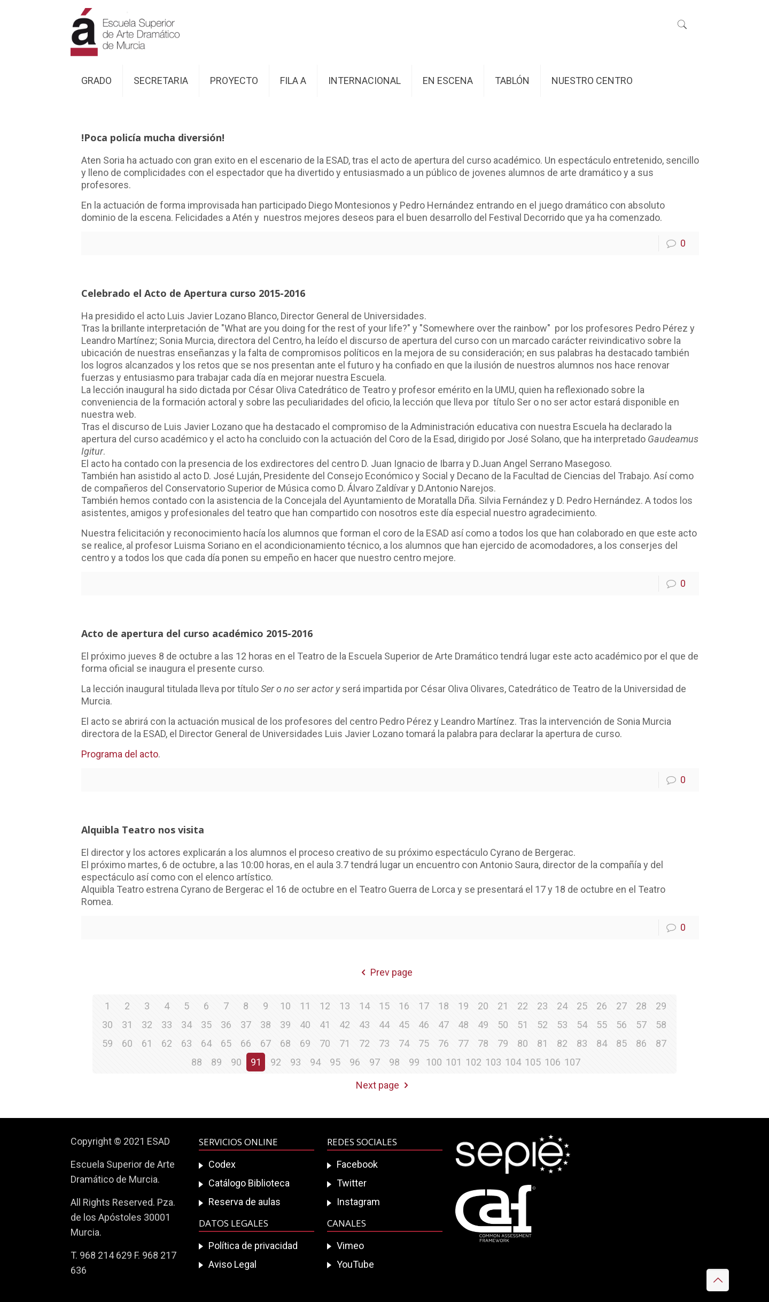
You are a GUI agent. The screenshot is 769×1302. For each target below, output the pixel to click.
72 (364, 1043)
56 (621, 1024)
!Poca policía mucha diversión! (152, 137)
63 (186, 1043)
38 (265, 1024)
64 (206, 1043)
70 (325, 1043)
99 (414, 1062)
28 (641, 1006)
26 (601, 1006)
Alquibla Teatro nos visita (142, 829)
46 (423, 1024)
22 (522, 1006)
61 (147, 1043)
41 (325, 1024)
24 (562, 1006)
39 (285, 1024)
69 (305, 1043)
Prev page (384, 972)
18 (443, 1006)
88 (196, 1062)
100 (434, 1062)
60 (127, 1043)
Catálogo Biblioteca (249, 1183)
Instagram (358, 1201)
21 (503, 1006)
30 (107, 1024)
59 (107, 1043)
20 (483, 1006)
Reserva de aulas (244, 1201)
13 (344, 1006)
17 (423, 1006)
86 (641, 1043)
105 (533, 1062)
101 (454, 1062)
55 (601, 1024)
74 (404, 1043)
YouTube (355, 1264)
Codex (222, 1164)
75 (423, 1043)
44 (384, 1024)
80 (522, 1043)
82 (562, 1043)
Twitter (352, 1183)
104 (513, 1062)
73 (384, 1043)
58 (661, 1024)
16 (404, 1006)
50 (503, 1024)
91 (256, 1062)
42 (344, 1024)
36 (226, 1024)
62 (166, 1043)
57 (641, 1024)
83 (582, 1043)
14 (364, 1006)
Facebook (357, 1164)
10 (285, 1006)
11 (305, 1006)
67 (265, 1043)
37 (245, 1024)
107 (572, 1062)
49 (483, 1024)
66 (245, 1043)
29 (661, 1006)
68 (285, 1043)
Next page (384, 1085)
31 (127, 1024)
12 (325, 1006)
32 (147, 1024)
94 (315, 1062)
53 (562, 1024)
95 (335, 1062)
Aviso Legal (232, 1264)
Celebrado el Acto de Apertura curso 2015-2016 (193, 293)
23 (542, 1006)
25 (582, 1006)
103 (493, 1062)
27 (621, 1006)
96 (354, 1062)
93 (295, 1062)
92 (275, 1062)
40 (305, 1024)
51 (522, 1024)
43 (364, 1024)
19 (463, 1006)
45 (404, 1024)
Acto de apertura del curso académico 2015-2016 (197, 633)
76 (443, 1043)
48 (463, 1024)
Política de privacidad (253, 1245)
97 (374, 1062)
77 (463, 1043)
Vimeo (350, 1245)
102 (473, 1062)
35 (206, 1024)
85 (621, 1043)
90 (236, 1062)
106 (553, 1062)
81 (542, 1043)
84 (601, 1043)
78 (483, 1043)
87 (661, 1043)
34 (186, 1024)
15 (384, 1006)
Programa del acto (119, 754)
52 (542, 1024)
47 (443, 1024)
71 (344, 1043)
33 (166, 1024)
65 (226, 1043)
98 (394, 1062)
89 (216, 1062)
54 (582, 1024)
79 (503, 1043)
